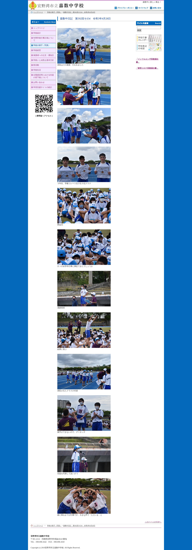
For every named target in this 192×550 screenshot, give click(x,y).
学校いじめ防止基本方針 (43, 60)
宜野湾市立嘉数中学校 (61, 5)
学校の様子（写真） (54, 12)
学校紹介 (37, 33)
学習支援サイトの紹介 (42, 87)
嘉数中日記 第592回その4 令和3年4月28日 (79, 12)
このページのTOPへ (153, 522)
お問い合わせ (39, 82)
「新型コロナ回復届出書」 (147, 68)
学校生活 (37, 70)
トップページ (38, 12)
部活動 (36, 65)
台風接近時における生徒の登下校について (43, 76)
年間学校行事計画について (43, 39)
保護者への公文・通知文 (43, 55)
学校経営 (37, 50)
